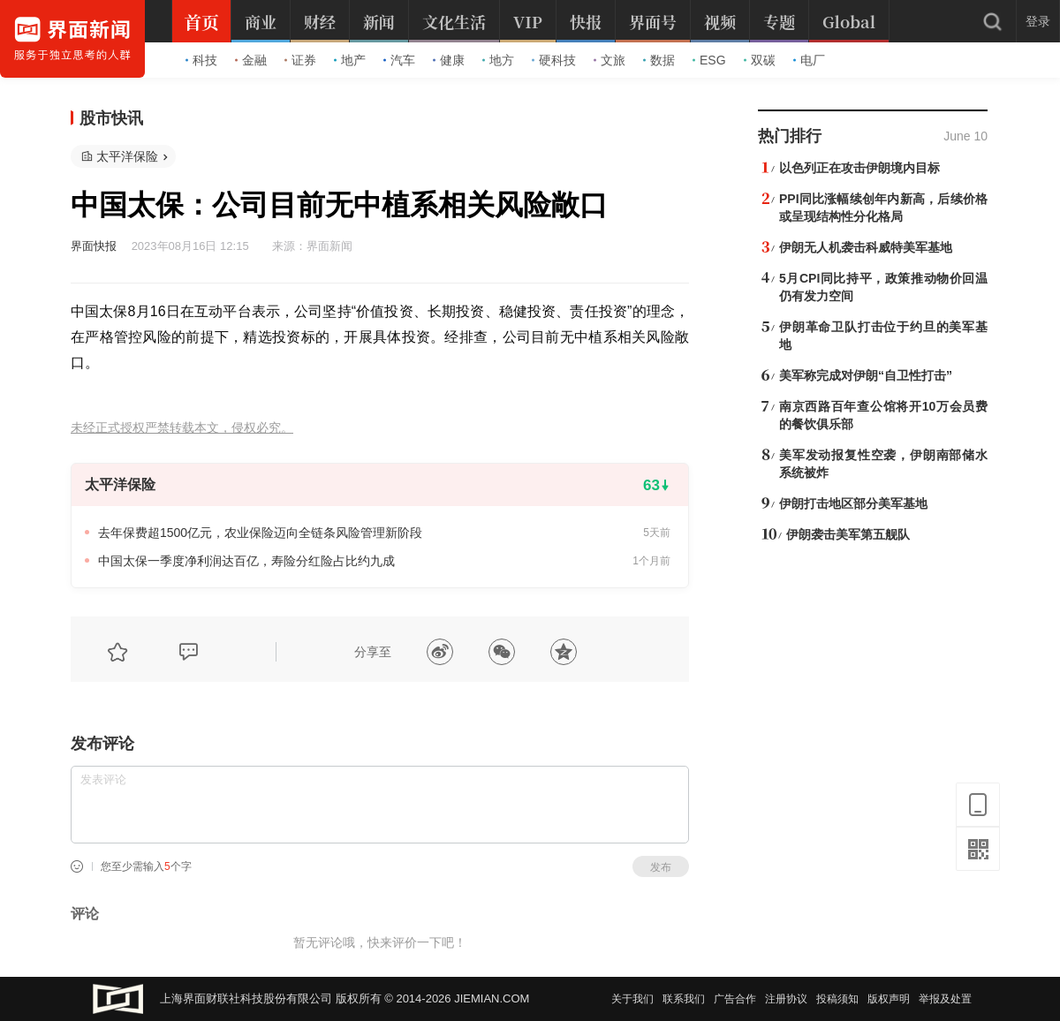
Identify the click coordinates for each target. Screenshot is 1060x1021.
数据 (659, 60)
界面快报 (94, 246)
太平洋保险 (127, 156)
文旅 (609, 60)
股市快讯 (111, 118)
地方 (498, 60)
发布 (660, 867)
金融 (251, 60)
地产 (350, 60)
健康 (449, 60)
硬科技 (554, 60)
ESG (709, 60)
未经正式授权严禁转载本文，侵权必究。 (182, 428)
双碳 (760, 60)
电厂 (809, 60)
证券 (300, 60)
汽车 (399, 60)
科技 (201, 60)
